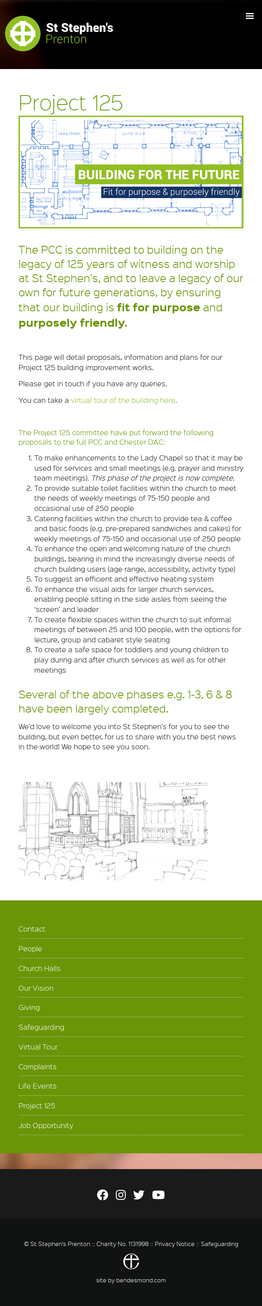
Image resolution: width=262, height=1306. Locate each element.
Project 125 (37, 1105)
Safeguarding (41, 1027)
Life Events (38, 1086)
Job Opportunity (46, 1125)
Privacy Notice (175, 1244)
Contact (32, 929)
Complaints (38, 1066)
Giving (29, 1007)
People (30, 948)
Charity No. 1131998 (123, 1244)
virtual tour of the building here (123, 400)
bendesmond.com (141, 1280)
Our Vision (36, 988)
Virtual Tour (38, 1047)
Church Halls (40, 968)
